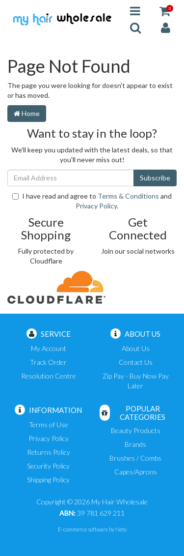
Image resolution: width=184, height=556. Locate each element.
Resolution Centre (48, 376)
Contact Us (136, 362)
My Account (48, 348)
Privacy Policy (96, 206)
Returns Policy (48, 452)
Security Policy (48, 466)
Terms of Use (48, 424)
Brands (135, 444)
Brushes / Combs (135, 458)
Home (27, 113)
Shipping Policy (48, 479)
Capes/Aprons (135, 472)
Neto (121, 529)
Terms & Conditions (128, 196)
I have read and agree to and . (92, 201)
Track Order (48, 362)
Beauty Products (135, 430)
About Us (136, 348)
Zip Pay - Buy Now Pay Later (136, 381)
